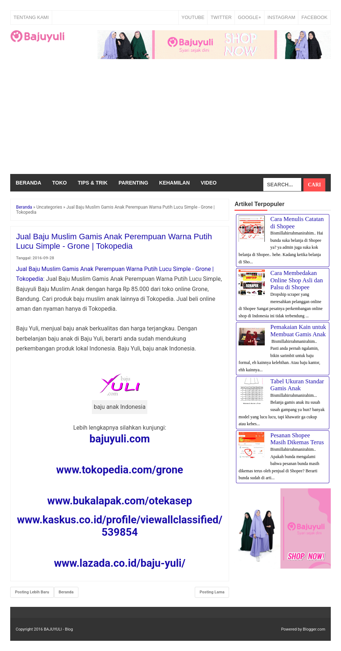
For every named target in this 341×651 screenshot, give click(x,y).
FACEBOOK (314, 17)
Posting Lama (211, 592)
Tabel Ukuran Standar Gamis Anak (297, 385)
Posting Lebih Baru (32, 592)
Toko (59, 183)
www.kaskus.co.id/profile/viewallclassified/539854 (119, 526)
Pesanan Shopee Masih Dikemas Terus (297, 439)
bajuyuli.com (119, 439)
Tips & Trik (93, 183)
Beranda (28, 183)
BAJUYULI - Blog (58, 629)
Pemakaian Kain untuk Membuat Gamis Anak (298, 330)
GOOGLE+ (249, 17)
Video (209, 183)
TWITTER (221, 17)
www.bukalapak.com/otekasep (119, 501)
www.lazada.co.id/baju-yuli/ (119, 563)
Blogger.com (314, 629)
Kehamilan (174, 183)
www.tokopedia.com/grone (119, 470)
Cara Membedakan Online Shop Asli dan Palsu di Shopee (296, 280)
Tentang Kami (31, 17)
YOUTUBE (193, 17)
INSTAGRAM (281, 17)
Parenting (133, 183)
